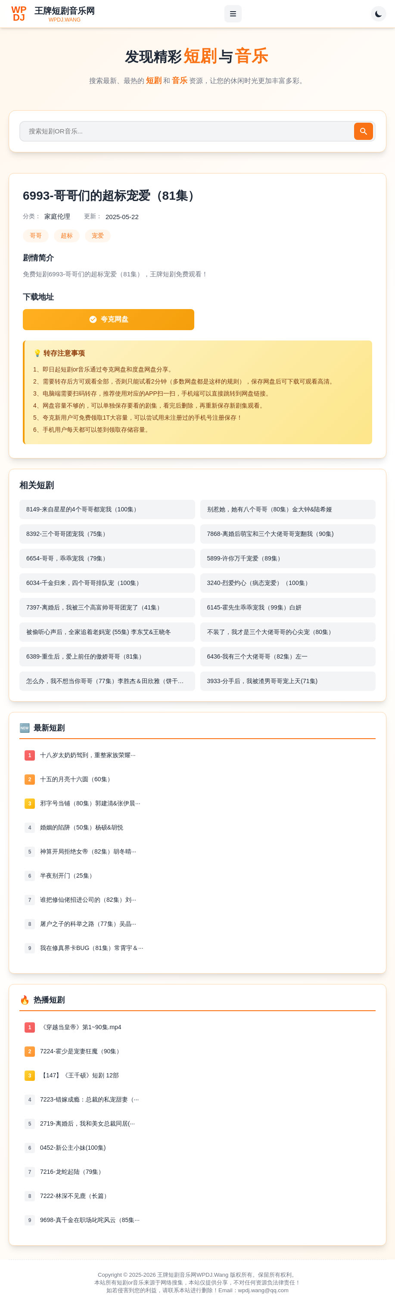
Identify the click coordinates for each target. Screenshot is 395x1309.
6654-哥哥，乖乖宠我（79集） (67, 558)
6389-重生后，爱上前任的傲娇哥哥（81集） (85, 656)
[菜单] (233, 13)
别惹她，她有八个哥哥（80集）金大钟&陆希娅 (270, 509)
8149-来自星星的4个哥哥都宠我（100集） (83, 509)
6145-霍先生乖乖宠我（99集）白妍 (254, 607)
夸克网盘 (108, 319)
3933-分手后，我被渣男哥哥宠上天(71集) (262, 681)
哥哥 (36, 235)
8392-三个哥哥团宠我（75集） (67, 533)
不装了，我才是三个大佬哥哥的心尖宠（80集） (271, 631)
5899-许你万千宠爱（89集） (245, 558)
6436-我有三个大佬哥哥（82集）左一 (257, 656)
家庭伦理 (57, 216)
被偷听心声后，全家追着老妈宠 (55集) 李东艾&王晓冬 (98, 631)
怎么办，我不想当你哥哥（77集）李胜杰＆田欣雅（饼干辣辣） (110, 681)
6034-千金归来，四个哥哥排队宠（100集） (84, 582)
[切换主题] (378, 14)
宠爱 (98, 235)
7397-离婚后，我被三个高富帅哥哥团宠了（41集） (94, 607)
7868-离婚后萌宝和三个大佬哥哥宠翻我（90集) (270, 533)
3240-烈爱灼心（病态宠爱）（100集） (259, 582)
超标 (67, 235)
